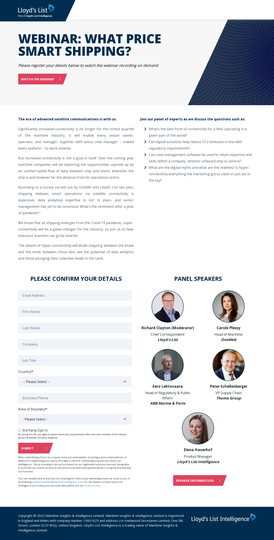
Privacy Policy (92, 485)
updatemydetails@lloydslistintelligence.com (57, 481)
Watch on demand (37, 79)
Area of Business (32, 408)
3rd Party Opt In (35, 430)
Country (25, 371)
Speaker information (195, 480)
